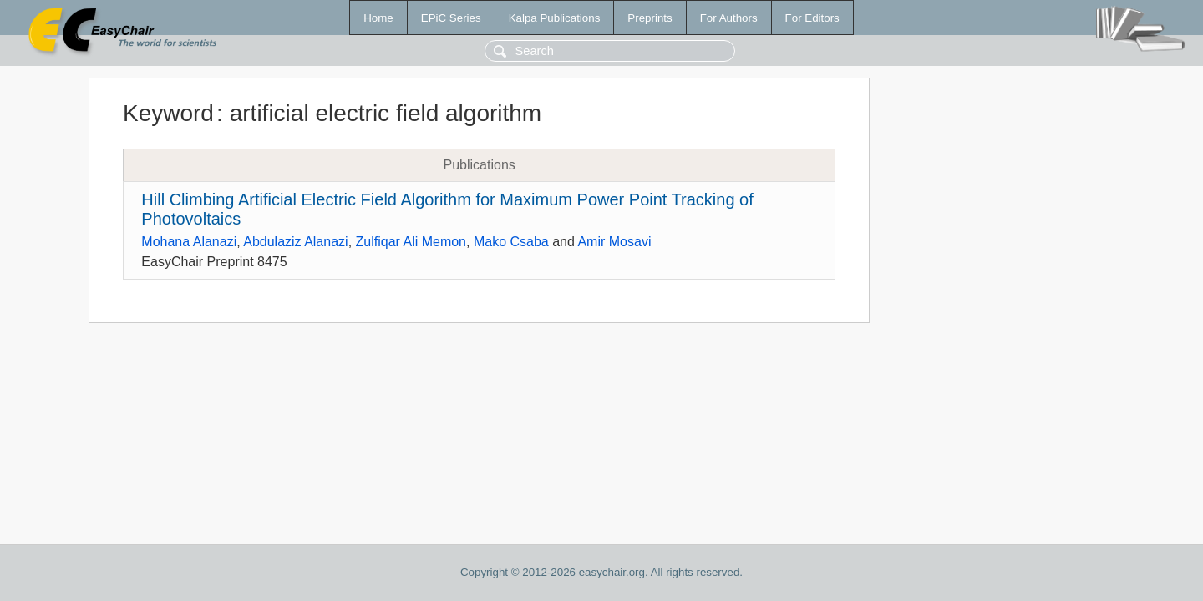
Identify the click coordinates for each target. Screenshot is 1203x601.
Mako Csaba (511, 242)
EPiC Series (451, 18)
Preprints (649, 18)
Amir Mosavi (614, 242)
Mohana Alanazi (188, 242)
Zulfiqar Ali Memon (411, 242)
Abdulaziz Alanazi (295, 242)
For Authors (729, 18)
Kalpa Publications (555, 18)
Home (378, 18)
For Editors (812, 18)
